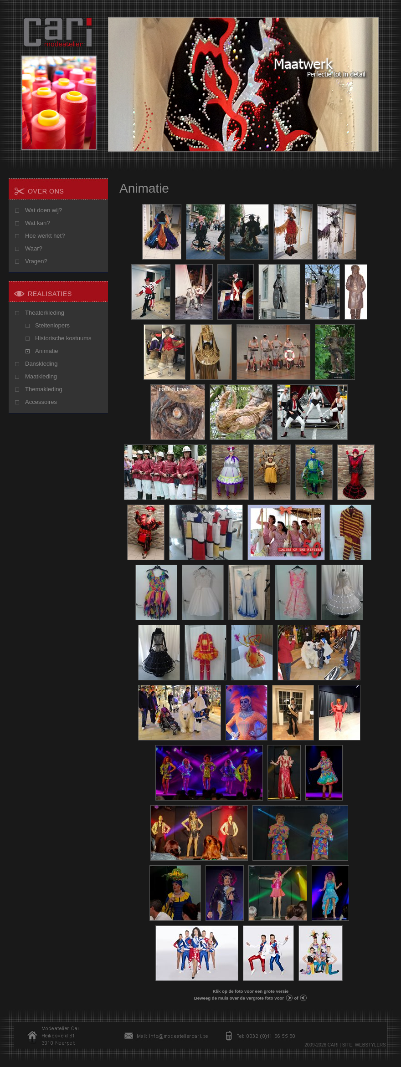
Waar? (33, 248)
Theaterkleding (44, 312)
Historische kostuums (63, 338)
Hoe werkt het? (45, 235)
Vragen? (36, 261)
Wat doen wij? (43, 210)
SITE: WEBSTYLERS (364, 1044)
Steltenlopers (52, 325)
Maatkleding (41, 376)
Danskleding (41, 363)
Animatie (46, 350)
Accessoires (41, 401)
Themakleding (43, 389)
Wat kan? (37, 223)
